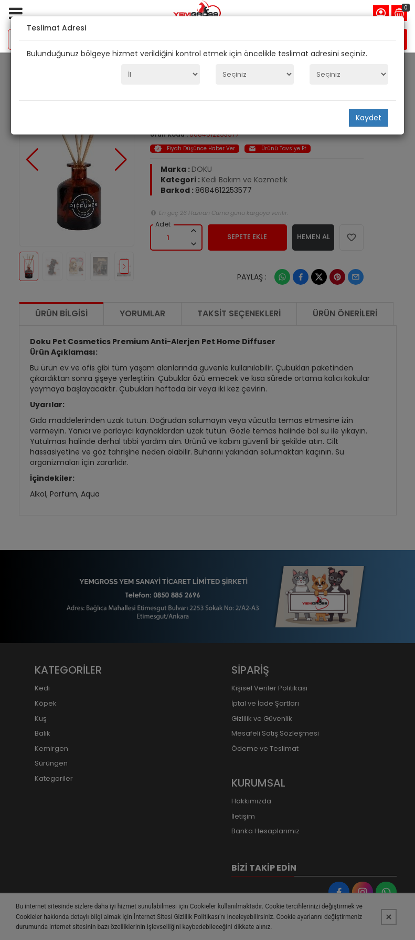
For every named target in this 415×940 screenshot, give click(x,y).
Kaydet (368, 117)
